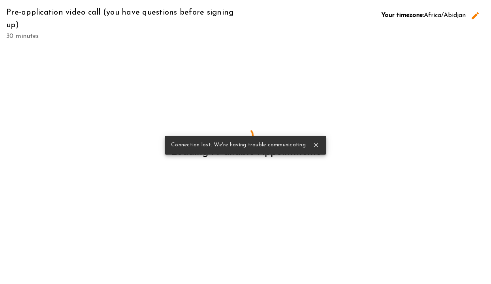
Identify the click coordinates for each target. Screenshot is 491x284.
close (316, 145)
